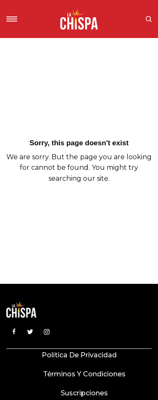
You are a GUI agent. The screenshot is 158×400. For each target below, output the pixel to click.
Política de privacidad (79, 355)
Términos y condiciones (84, 374)
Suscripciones (84, 393)
